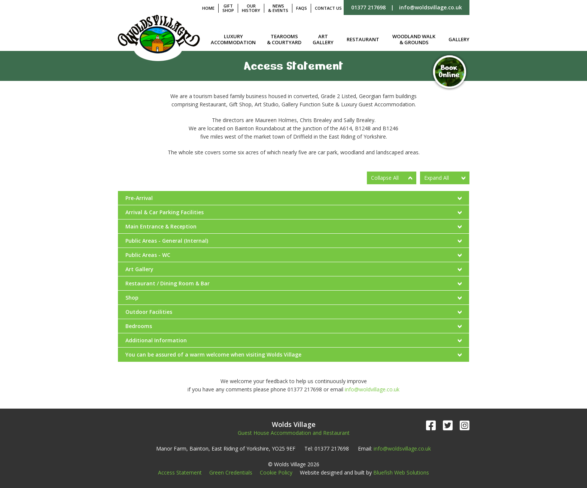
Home (208, 8)
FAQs (301, 8)
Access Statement (180, 472)
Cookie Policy (276, 472)
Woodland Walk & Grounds (413, 39)
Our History (251, 8)
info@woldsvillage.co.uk (430, 7)
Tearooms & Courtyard (284, 39)
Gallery (458, 39)
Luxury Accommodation (233, 39)
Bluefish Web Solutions (401, 472)
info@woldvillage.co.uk (372, 389)
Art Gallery (323, 39)
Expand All (436, 177)
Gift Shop (228, 8)
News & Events (278, 8)
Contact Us (328, 8)
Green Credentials (230, 472)
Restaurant (363, 39)
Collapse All (385, 177)
